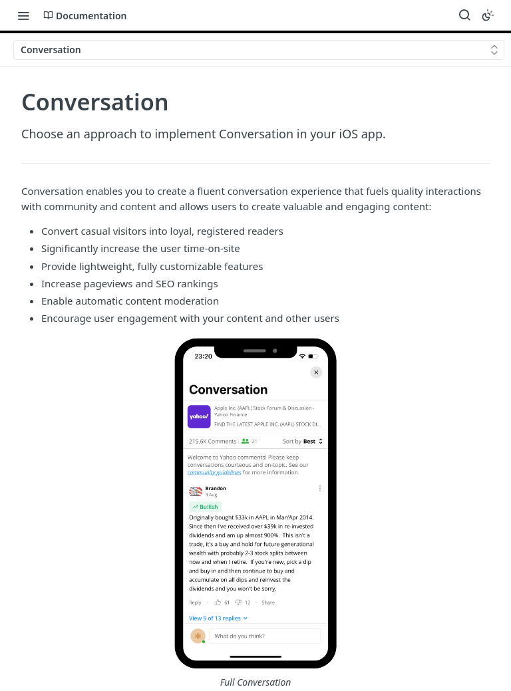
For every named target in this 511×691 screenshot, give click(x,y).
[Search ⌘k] (464, 15)
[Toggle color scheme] (488, 15)
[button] (255, 513)
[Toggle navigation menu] (23, 15)
